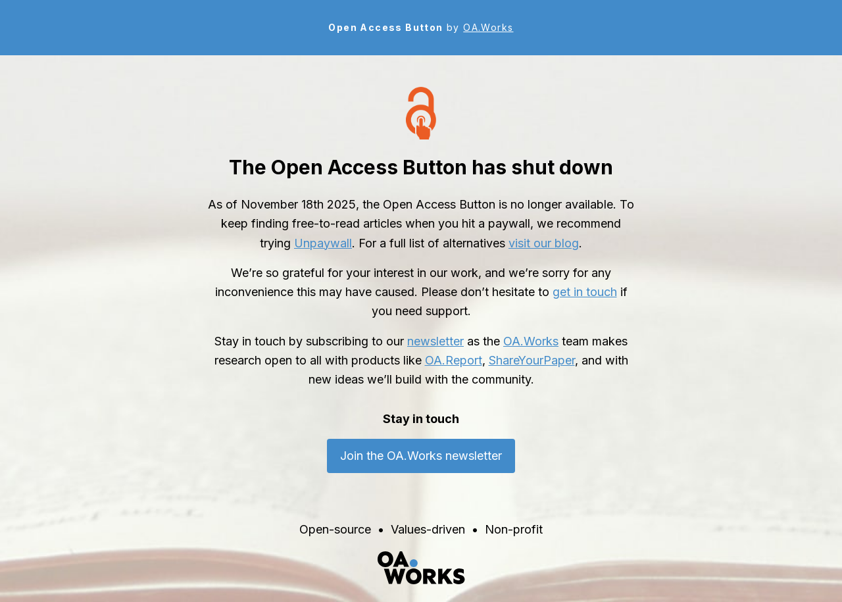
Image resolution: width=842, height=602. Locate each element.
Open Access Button (385, 27)
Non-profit (514, 529)
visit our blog (543, 243)
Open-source (335, 529)
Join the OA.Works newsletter (421, 456)
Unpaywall (323, 243)
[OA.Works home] (421, 567)
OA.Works (488, 27)
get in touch (585, 292)
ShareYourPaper (532, 360)
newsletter (435, 341)
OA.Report (453, 360)
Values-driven (428, 529)
